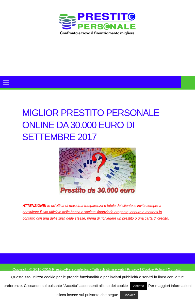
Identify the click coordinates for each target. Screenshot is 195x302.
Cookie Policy (153, 269)
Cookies (129, 295)
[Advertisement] (108, 62)
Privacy (133, 269)
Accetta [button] (138, 286)
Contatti (174, 269)
